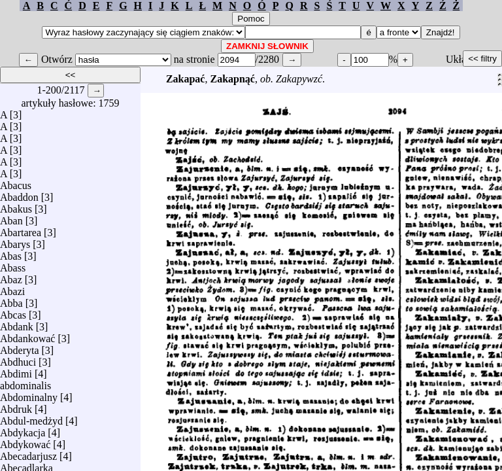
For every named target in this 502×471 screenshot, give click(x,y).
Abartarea (20, 229)
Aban (11, 217)
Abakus (16, 205)
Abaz (11, 276)
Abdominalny (29, 394)
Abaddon (19, 194)
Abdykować (25, 441)
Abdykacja (22, 429)
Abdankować (27, 335)
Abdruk (16, 405)
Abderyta (19, 347)
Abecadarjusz (28, 453)
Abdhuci (18, 358)
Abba (11, 299)
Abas (11, 252)
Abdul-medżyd (31, 417)
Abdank (16, 323)
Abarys (15, 241)
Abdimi (16, 370)
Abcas (13, 311)
